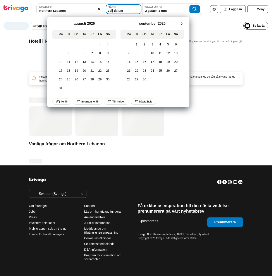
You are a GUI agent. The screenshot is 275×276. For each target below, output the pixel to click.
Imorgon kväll (87, 102)
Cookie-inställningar (98, 238)
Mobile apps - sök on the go (48, 228)
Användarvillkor (94, 217)
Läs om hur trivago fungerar (103, 211)
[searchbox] (69, 11)
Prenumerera (225, 222)
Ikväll (61, 102)
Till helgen (116, 102)
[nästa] (181, 23)
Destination (45, 6)
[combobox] (69, 9)
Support (89, 206)
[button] (69, 9)
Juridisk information (97, 223)
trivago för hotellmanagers (46, 234)
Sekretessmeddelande (99, 244)
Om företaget (38, 206)
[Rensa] (97, 9)
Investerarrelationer (42, 223)
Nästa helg (144, 102)
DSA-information (95, 249)
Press (33, 217)
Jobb (32, 211)
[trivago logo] (15, 9)
